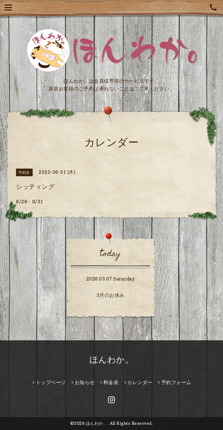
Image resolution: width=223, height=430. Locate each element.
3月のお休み (111, 295)
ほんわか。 (112, 360)
